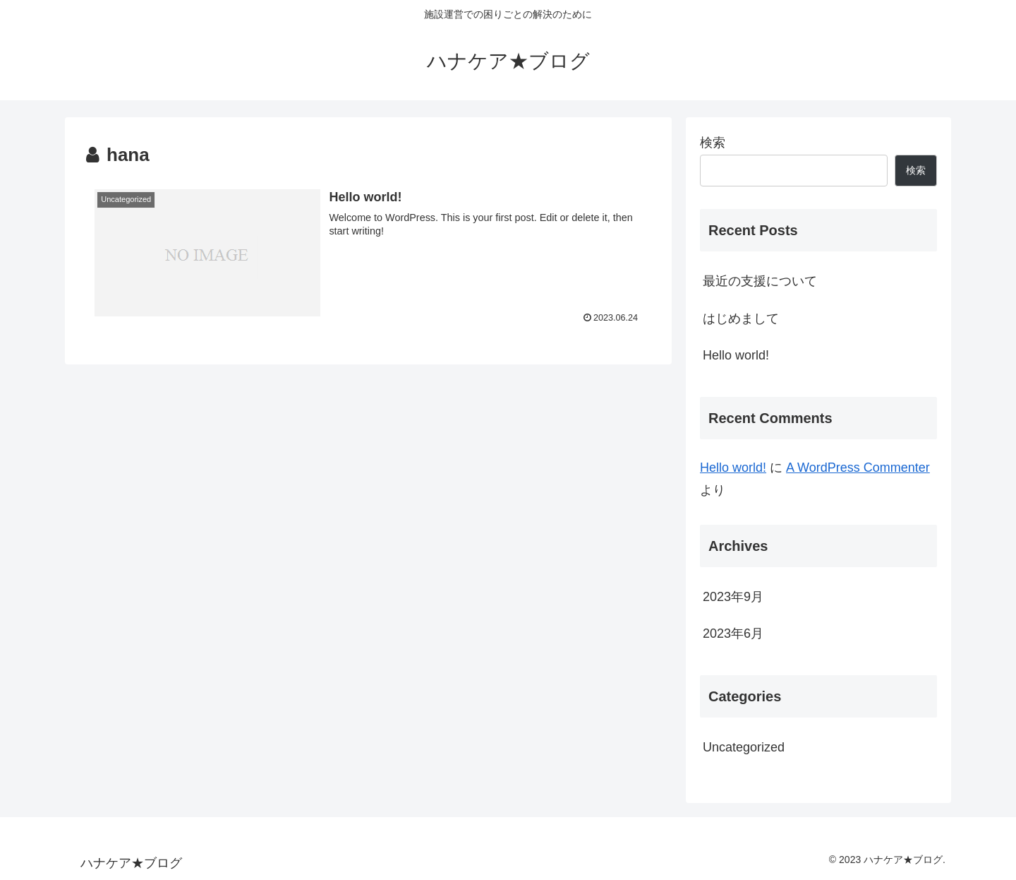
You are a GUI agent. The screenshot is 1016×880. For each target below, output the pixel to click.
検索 (712, 143)
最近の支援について (760, 281)
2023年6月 (733, 633)
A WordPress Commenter (858, 467)
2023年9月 (733, 597)
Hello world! (736, 355)
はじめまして (741, 318)
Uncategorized (744, 747)
